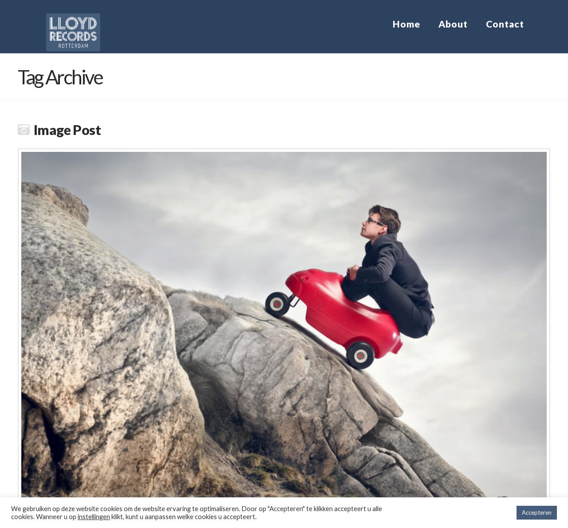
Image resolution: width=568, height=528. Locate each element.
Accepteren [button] (537, 512)
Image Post (67, 130)
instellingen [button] (94, 516)
